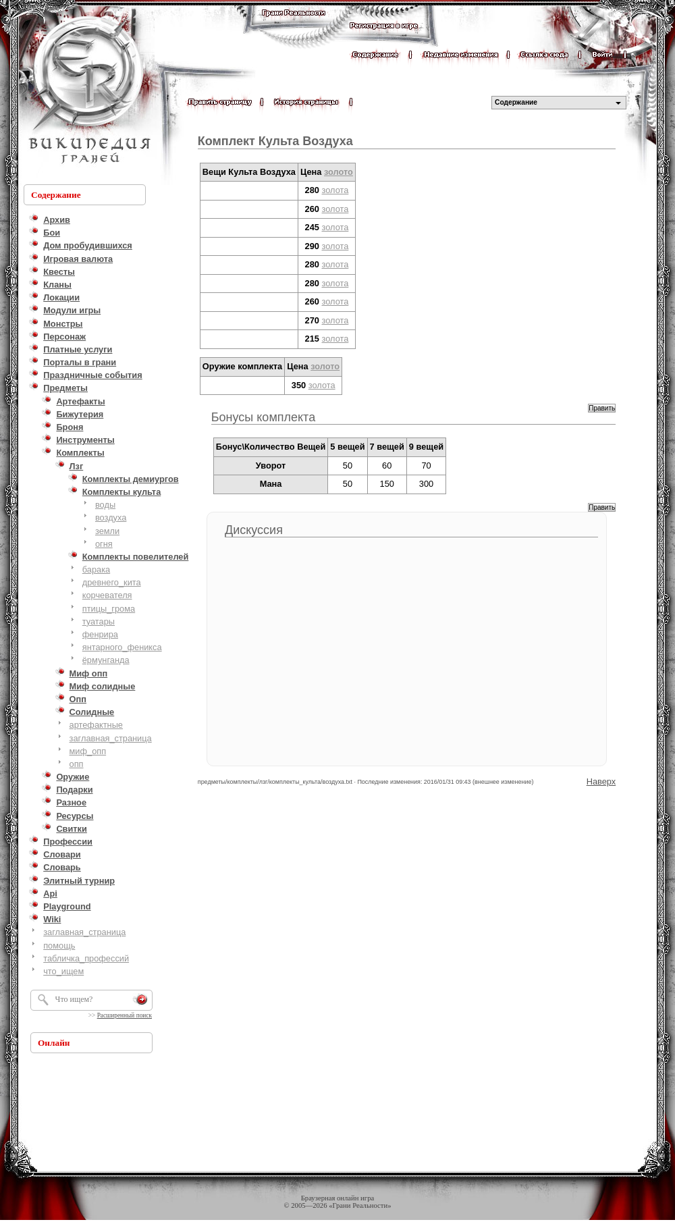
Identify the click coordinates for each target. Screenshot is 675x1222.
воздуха (110, 517)
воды (105, 505)
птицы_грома (108, 609)
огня (104, 544)
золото (338, 172)
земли (107, 531)
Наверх (601, 781)
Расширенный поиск (124, 1015)
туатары (98, 621)
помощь (59, 945)
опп (77, 764)
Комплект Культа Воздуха (275, 141)
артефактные (96, 725)
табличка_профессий (86, 958)
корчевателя (107, 595)
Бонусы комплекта (263, 417)
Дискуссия (254, 530)
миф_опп (88, 751)
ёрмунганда (106, 660)
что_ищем (63, 971)
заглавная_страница (111, 738)
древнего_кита (111, 582)
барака (96, 569)
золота (335, 190)
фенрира (100, 634)
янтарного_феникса (122, 647)
